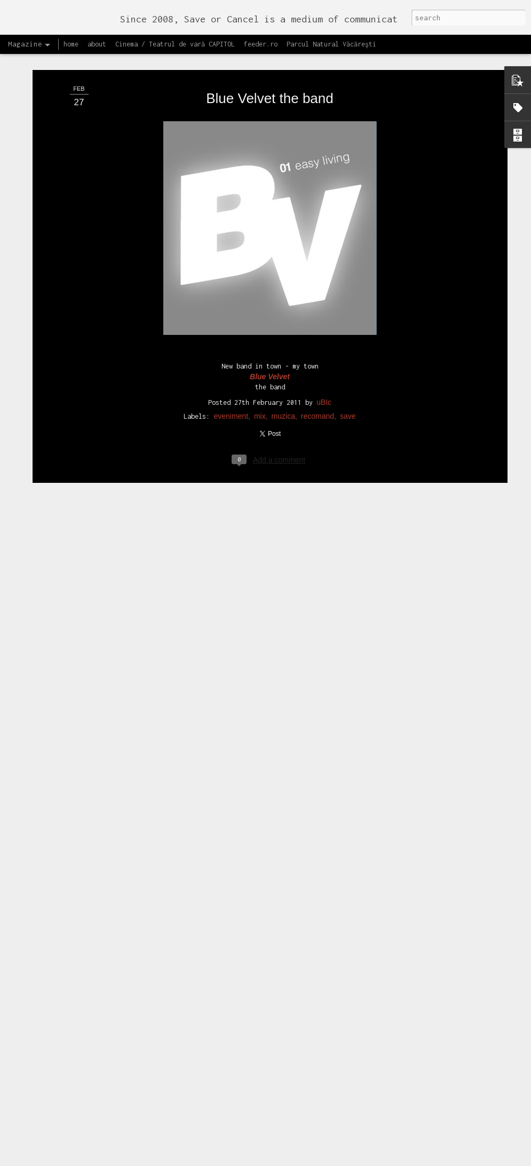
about (97, 44)
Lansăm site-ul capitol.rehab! (221, 1154)
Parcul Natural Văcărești (331, 44)
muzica (283, 386)
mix (260, 386)
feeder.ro (261, 44)
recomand (317, 386)
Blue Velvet (270, 346)
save (348, 386)
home (71, 44)
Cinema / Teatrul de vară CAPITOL (175, 44)
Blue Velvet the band (270, 68)
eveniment (230, 386)
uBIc (323, 372)
